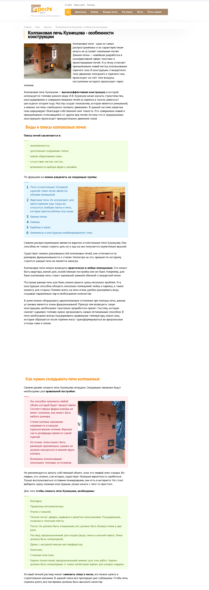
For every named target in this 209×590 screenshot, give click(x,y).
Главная (27, 27)
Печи (140, 11)
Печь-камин (155, 11)
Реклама (91, 5)
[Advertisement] (76, 350)
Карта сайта (79, 5)
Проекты (48, 27)
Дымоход (80, 11)
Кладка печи (110, 11)
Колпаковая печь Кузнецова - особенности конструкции (81, 27)
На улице (127, 11)
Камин (94, 11)
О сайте (68, 5)
